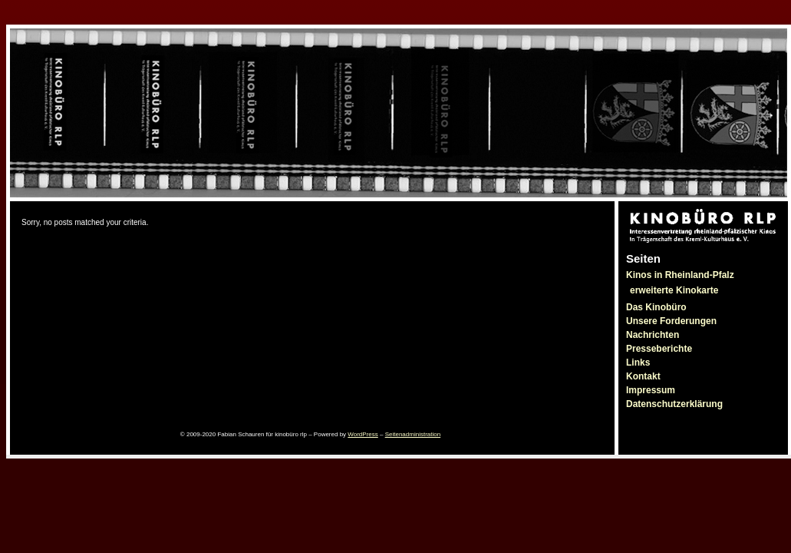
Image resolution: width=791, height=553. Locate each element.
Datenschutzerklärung (674, 404)
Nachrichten (652, 334)
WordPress (362, 434)
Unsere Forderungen (671, 321)
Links (638, 362)
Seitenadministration (412, 434)
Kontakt (643, 376)
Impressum (650, 390)
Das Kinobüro (656, 307)
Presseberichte (659, 348)
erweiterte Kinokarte (674, 290)
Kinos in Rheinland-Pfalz (680, 275)
